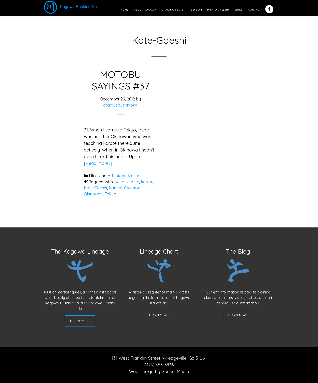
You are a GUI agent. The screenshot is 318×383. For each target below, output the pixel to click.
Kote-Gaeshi (95, 187)
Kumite (115, 187)
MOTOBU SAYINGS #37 (120, 80)
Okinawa (132, 187)
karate (147, 181)
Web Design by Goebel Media (159, 371)
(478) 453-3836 (159, 365)
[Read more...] (98, 163)
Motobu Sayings (127, 175)
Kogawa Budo (71, 7)
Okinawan (93, 193)
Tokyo (110, 193)
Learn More (80, 321)
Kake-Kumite (127, 181)
